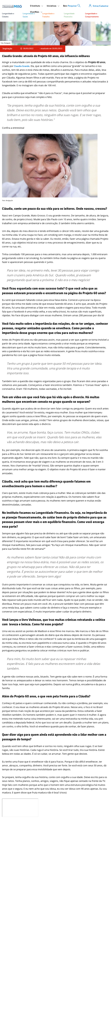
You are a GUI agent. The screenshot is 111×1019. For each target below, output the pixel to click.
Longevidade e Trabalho (48, 15)
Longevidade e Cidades (8, 15)
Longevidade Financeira (69, 15)
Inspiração (7, 48)
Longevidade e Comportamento (92, 15)
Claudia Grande (21, 66)
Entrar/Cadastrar (100, 6)
